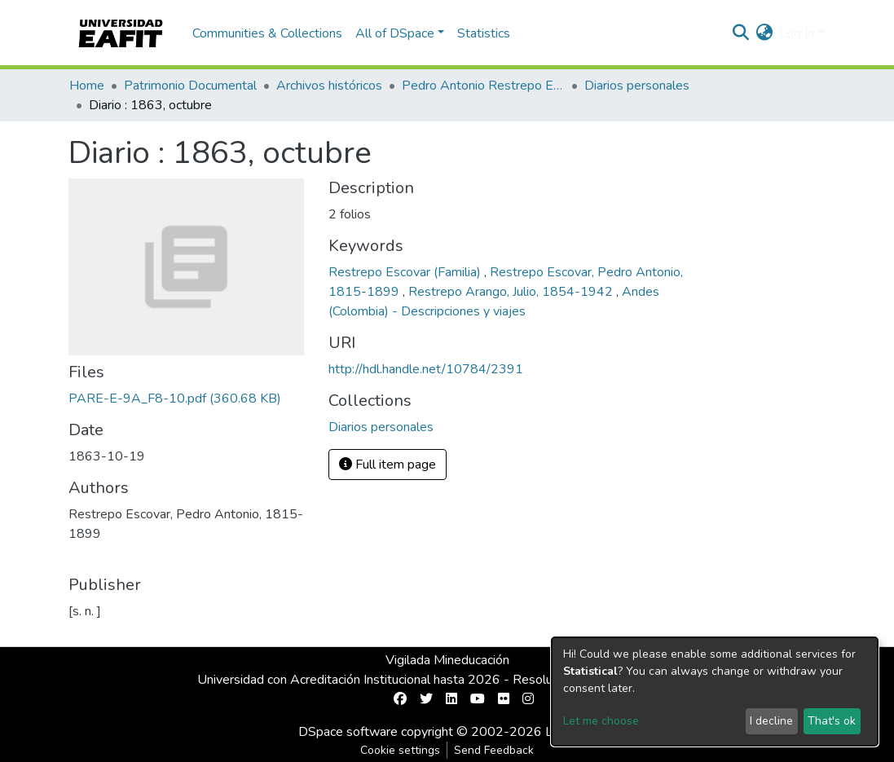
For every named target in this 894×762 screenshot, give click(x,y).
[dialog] (715, 691)
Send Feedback (494, 750)
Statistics (483, 33)
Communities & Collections (267, 33)
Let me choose (601, 721)
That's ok (832, 721)
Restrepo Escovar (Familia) (406, 272)
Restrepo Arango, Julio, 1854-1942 (512, 292)
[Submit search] (740, 33)
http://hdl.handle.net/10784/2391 (425, 369)
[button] (764, 33)
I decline (771, 721)
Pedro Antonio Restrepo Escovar (483, 86)
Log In (796, 33)
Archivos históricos (329, 86)
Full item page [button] (387, 464)
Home (86, 86)
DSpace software (348, 732)
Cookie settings (400, 750)
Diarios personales (636, 86)
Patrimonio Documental (190, 86)
